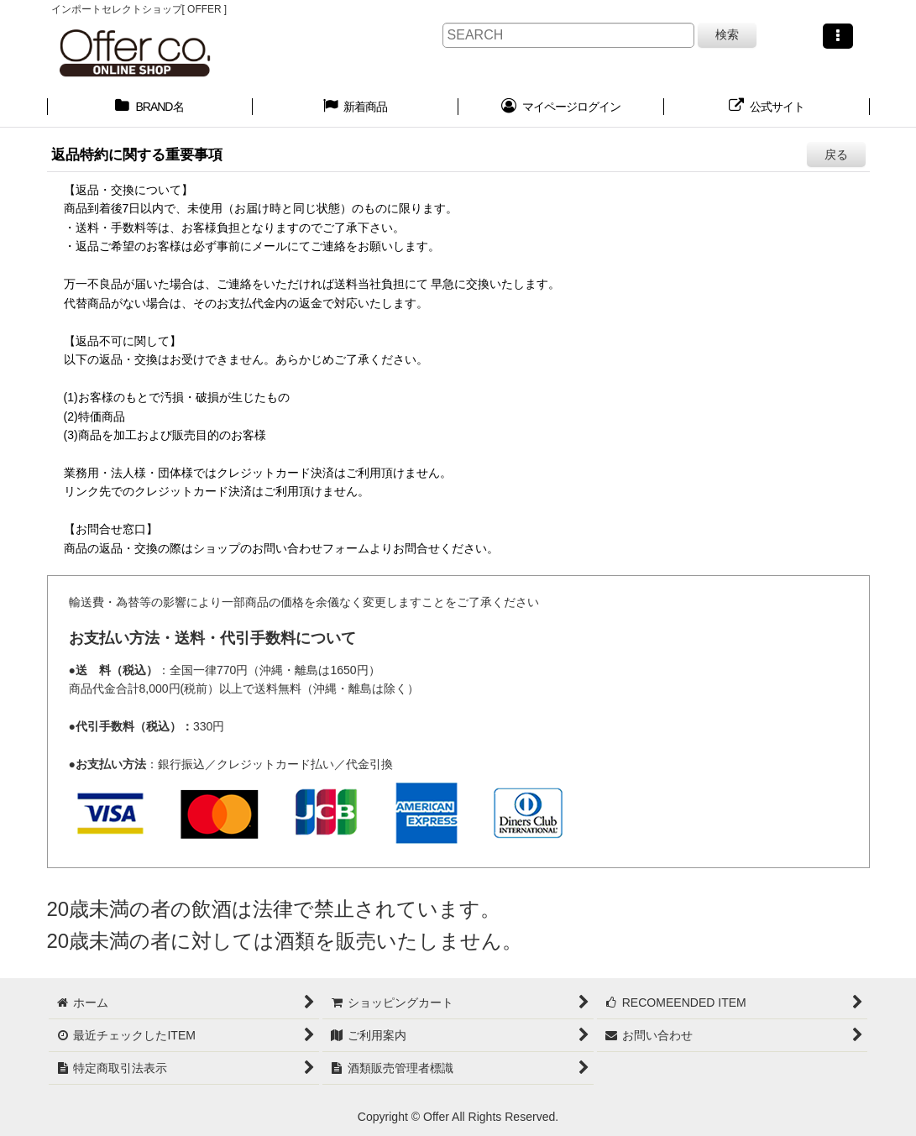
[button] (838, 36)
